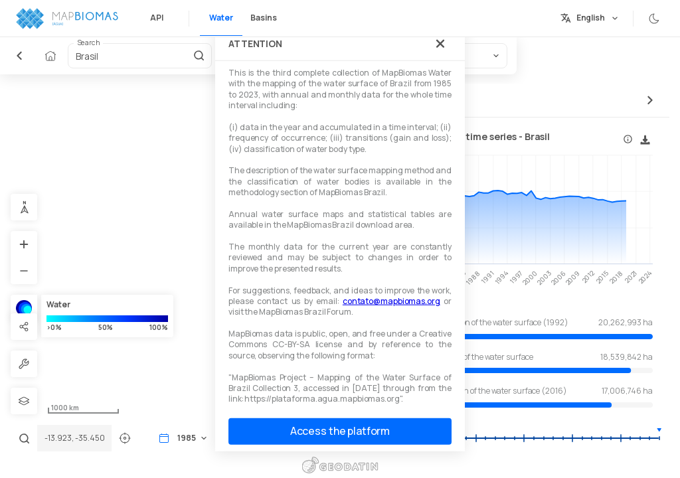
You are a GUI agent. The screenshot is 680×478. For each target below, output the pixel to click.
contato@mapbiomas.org (391, 301)
